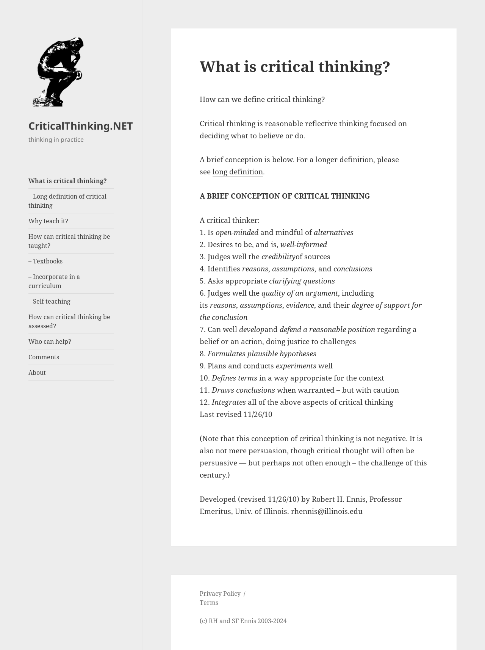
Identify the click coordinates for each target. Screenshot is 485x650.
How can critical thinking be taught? (69, 241)
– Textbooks (45, 261)
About (37, 372)
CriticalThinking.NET (80, 126)
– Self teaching (49, 301)
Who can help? (49, 341)
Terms (209, 602)
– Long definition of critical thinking (67, 201)
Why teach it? (48, 221)
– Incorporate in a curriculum (54, 281)
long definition (238, 172)
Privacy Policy (220, 593)
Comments (43, 357)
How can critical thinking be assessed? (69, 321)
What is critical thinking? (67, 181)
